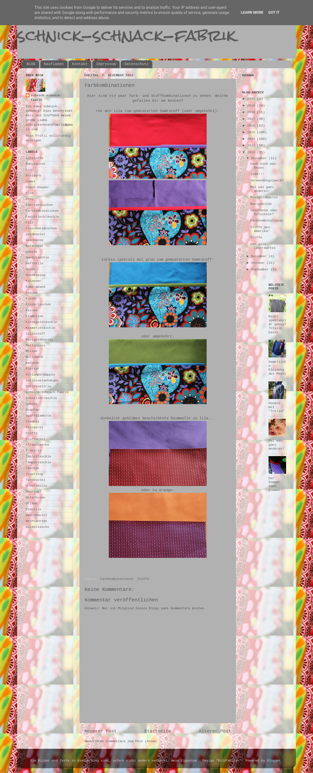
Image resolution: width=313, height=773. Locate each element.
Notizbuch (34, 357)
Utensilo (33, 509)
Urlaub (31, 503)
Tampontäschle (38, 462)
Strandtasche (37, 445)
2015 (252, 132)
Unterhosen (35, 497)
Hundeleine (35, 275)
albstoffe (34, 158)
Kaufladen (54, 64)
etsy (30, 199)
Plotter (32, 369)
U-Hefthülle (36, 486)
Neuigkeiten (261, 204)
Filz (30, 222)
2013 (252, 145)
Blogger (274, 760)
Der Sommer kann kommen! (275, 484)
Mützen (31, 351)
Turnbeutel (35, 480)
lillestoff (35, 334)
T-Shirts (33, 451)
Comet (30, 181)
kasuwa (31, 293)
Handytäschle (37, 257)
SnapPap (32, 410)
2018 (252, 112)
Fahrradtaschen (39, 205)
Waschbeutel (36, 515)
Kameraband (35, 287)
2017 (252, 119)
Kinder (31, 298)
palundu (32, 363)
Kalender (33, 281)
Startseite (157, 731)
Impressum (106, 64)
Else (30, 193)
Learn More (252, 12)
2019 (252, 106)
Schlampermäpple (40, 374)
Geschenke (34, 240)
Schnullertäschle (41, 398)
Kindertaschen (38, 304)
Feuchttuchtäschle (42, 217)
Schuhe (31, 404)
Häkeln (31, 252)
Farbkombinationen (117, 579)
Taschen (32, 468)
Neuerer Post (100, 731)
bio (29, 170)
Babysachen (35, 164)
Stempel (32, 421)
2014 (252, 139)
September (261, 269)
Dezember (260, 158)
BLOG (31, 64)
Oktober (259, 263)
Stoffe (143, 579)
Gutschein (34, 246)
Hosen (30, 269)
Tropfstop (34, 474)
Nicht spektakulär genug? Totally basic (277, 324)
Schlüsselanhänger (42, 380)
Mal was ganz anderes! (262, 189)
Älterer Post (215, 731)
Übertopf (33, 492)
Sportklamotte (38, 416)
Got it (273, 12)
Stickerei (34, 427)
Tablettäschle (38, 456)
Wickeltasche (37, 527)
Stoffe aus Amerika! (260, 229)
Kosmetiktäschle (40, 328)
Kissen (31, 310)
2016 (252, 126)
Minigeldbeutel (39, 340)
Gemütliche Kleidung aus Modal (277, 368)
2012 (252, 152)
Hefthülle (34, 263)
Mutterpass (35, 345)
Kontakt (80, 64)
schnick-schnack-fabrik (126, 35)
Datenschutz (136, 64)
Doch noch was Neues (263, 166)
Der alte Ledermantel (263, 246)
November (260, 256)
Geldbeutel (35, 234)
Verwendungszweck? (267, 180)
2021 (252, 99)
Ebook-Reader (37, 187)
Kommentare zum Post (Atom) (131, 741)
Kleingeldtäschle (41, 322)
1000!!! (257, 174)
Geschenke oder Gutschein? (264, 212)
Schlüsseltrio (38, 386)
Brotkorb (33, 175)
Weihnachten (36, 521)
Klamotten (34, 316)
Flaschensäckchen (41, 228)
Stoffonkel (35, 439)
